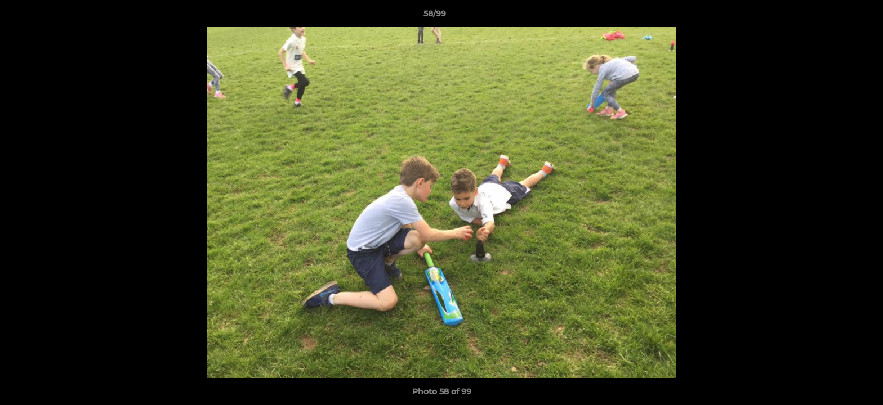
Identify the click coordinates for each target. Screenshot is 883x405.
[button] (835, 16)
